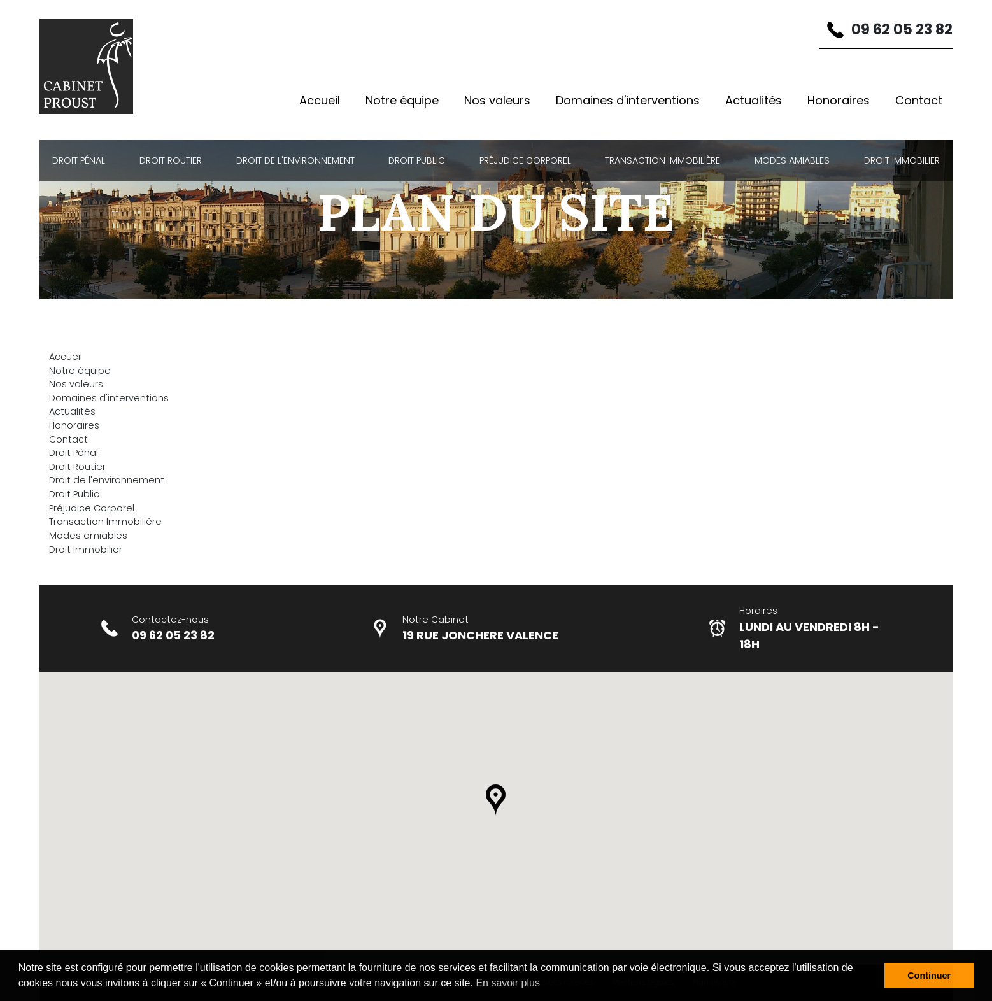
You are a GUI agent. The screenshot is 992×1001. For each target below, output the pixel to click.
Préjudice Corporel (525, 160)
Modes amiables (792, 160)
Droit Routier (170, 160)
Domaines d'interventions (628, 100)
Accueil (319, 100)
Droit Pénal (78, 160)
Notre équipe (402, 100)
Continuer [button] (929, 975)
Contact (918, 100)
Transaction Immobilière (662, 160)
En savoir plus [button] (508, 982)
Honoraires (838, 100)
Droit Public (416, 160)
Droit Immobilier (902, 160)
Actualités (753, 100)
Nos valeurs (497, 100)
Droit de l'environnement (295, 160)
